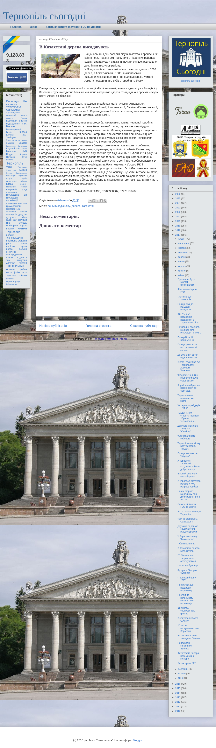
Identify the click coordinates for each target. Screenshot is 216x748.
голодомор (11, 192)
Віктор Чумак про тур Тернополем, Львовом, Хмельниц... (188, 366)
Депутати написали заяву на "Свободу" (187, 428)
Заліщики (11, 137)
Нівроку (23, 154)
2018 (178, 230)
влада (9, 184)
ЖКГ (25, 135)
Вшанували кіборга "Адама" (187, 619)
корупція (22, 220)
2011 (178, 706)
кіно (8, 222)
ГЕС (24, 123)
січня (181, 678)
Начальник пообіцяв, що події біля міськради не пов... (189, 330)
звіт (15, 220)
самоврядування (14, 254)
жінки (24, 217)
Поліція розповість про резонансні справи (187, 347)
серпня (182, 257)
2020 (178, 221)
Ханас (23, 169)
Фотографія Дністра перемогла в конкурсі (188, 656)
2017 (178, 235)
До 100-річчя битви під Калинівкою (187, 356)
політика (10, 246)
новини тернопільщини (14, 236)
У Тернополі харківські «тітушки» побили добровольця (188, 465)
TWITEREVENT (13, 107)
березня (182, 669)
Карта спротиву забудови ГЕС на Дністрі (73, 26)
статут (9, 257)
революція (11, 252)
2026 (178, 194)
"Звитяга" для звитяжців (184, 298)
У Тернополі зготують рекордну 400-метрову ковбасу (188, 484)
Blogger (137, 740)
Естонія (10, 135)
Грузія (9, 132)
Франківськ (22, 167)
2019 (178, 225)
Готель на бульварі (187, 565)
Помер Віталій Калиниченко (185, 338)
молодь (23, 222)
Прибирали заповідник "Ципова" (184, 646)
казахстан (88, 205)
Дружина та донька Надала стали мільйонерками (187, 529)
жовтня (182, 248)
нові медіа (11, 240)
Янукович (22, 175)
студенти (22, 257)
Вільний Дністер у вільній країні (187, 475)
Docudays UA (16, 101)
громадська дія (16, 194)
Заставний (22, 140)
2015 (178, 688)
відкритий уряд (16, 189)
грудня (182, 238)
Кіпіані (24, 149)
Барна (24, 118)
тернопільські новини (15, 267)
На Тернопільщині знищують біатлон (188, 637)
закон (9, 220)
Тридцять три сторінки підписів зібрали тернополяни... (188, 417)
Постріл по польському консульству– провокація (186, 599)
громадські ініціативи (16, 203)
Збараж (23, 143)
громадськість (13, 206)
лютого (182, 673)
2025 (178, 198)
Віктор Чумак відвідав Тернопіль (189, 513)
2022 (178, 212)
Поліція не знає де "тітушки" (187, 455)
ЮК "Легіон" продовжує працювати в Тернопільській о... (188, 318)
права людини (16, 249)
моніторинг (12, 225)
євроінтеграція (13, 281)
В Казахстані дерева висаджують (188, 549)
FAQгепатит (12, 104)
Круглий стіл (13, 148)
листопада (184, 243)
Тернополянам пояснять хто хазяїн (185, 398)
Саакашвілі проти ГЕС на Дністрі (187, 505)
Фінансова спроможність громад (186, 611)
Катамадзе (22, 146)
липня (181, 261)
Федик (9, 167)
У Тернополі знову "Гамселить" (187, 537)
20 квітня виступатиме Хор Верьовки (188, 628)
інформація (11, 284)
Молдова (11, 151)
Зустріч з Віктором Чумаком (187, 571)
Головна (16, 26)
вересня (183, 252)
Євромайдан (13, 109)
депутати (11, 217)
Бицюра (23, 121)
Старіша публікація (144, 326)
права (24, 246)
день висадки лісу (59, 205)
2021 (178, 216)
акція (9, 178)
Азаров (9, 118)
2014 (178, 693)
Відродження (13, 123)
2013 (178, 697)
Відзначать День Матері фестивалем (186, 282)
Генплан (10, 126)
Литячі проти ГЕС (186, 663)
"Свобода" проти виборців (186, 437)
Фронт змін (11, 170)
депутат (22, 214)
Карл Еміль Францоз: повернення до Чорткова (188, 388)
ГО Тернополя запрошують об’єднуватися (186, 558)
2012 (178, 702)
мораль (23, 225)
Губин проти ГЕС (186, 543)
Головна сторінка (99, 326)
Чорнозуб (11, 175)
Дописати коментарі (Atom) (110, 338)
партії (24, 243)
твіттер (23, 263)
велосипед (11, 181)
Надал (9, 154)
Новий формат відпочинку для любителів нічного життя (188, 495)
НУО (24, 151)
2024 (178, 203)
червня (182, 266)
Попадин (10, 157)
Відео (34, 26)
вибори (23, 181)
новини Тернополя (16, 230)
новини (10, 228)
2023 (178, 207)
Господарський (13, 129)
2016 (178, 683)
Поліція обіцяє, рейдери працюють (185, 307)
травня (182, 270)
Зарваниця (11, 140)
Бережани (11, 120)
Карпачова (10, 146)
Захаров (10, 143)
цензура (10, 278)
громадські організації (12, 199)
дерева (76, 205)
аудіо (24, 178)
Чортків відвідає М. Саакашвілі (187, 520)
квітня (181, 275)
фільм (23, 275)
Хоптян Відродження (16, 173)
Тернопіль (15, 163)
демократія (11, 214)
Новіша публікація (53, 326)
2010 (178, 711)
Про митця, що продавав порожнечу (185, 588)
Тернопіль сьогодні (44, 15)
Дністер (23, 132)
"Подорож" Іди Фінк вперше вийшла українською (187, 378)
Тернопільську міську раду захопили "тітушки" (188, 446)
